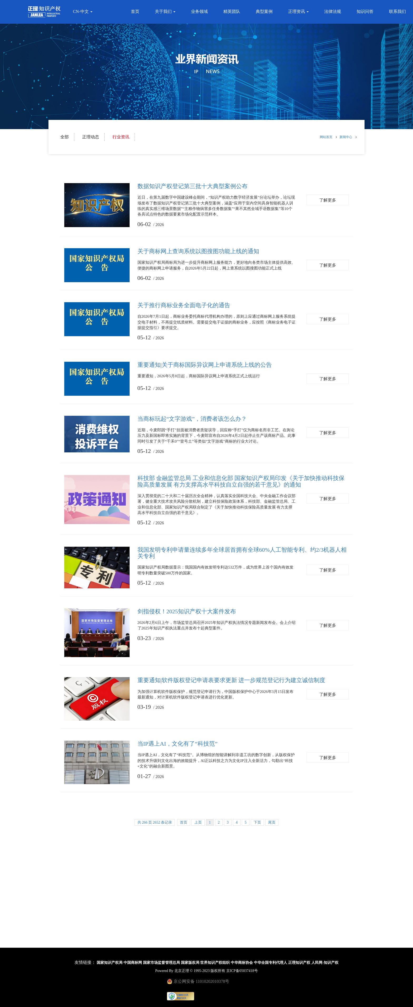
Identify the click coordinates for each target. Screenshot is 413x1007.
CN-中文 (82, 11)
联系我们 (398, 11)
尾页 (272, 822)
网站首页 (326, 137)
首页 (136, 11)
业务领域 (200, 11)
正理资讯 (299, 11)
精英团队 (232, 11)
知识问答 (365, 11)
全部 (64, 137)
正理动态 (90, 137)
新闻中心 (346, 137)
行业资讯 (120, 137)
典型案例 (265, 11)
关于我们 (166, 11)
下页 (257, 822)
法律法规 (333, 11)
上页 (198, 822)
